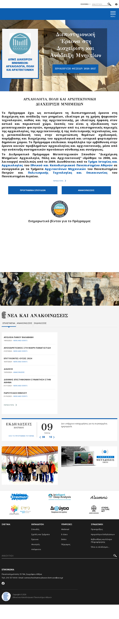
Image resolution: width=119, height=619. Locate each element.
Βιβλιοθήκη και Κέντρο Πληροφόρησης (101, 540)
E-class (64, 534)
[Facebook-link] (116, 4)
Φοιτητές (35, 544)
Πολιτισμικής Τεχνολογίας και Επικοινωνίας (67, 172)
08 (42, 437)
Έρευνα (34, 539)
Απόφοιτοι (36, 549)
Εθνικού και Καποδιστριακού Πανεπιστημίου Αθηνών (71, 165)
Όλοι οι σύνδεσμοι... (100, 547)
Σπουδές (35, 529)
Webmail (65, 529)
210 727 (9, 577)
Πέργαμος (65, 544)
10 (52, 437)
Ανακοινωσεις (24, 323)
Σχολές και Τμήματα (40, 534)
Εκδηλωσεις (40, 323)
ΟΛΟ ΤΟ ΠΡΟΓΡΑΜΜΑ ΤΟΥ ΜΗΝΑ (21, 436)
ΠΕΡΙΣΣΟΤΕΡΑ (59, 181)
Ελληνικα (85, 4)
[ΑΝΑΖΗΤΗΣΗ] (102, 4)
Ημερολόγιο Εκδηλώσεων (103, 534)
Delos (64, 539)
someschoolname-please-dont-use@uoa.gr (43, 577)
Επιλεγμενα (9, 323)
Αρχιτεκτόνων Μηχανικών (65, 169)
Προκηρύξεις (97, 529)
